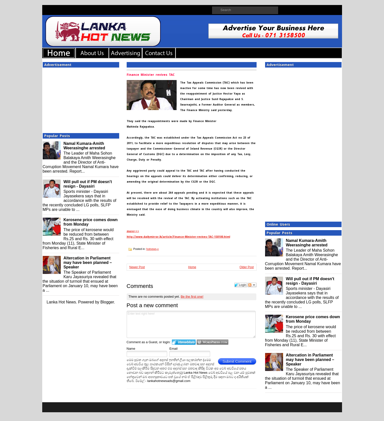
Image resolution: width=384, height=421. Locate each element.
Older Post (247, 267)
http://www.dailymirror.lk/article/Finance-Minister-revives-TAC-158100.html (178, 236)
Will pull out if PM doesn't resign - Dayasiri (87, 184)
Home (192, 267)
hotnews (151, 248)
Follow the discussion (252, 285)
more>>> (133, 231)
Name (131, 348)
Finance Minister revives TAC (151, 75)
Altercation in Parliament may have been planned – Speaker (87, 262)
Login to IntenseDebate (184, 342)
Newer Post (137, 267)
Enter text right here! (191, 324)
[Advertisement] (81, 99)
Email (173, 348)
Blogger (107, 302)
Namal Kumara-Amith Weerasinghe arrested (84, 145)
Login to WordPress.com (212, 342)
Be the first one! (192, 296)
